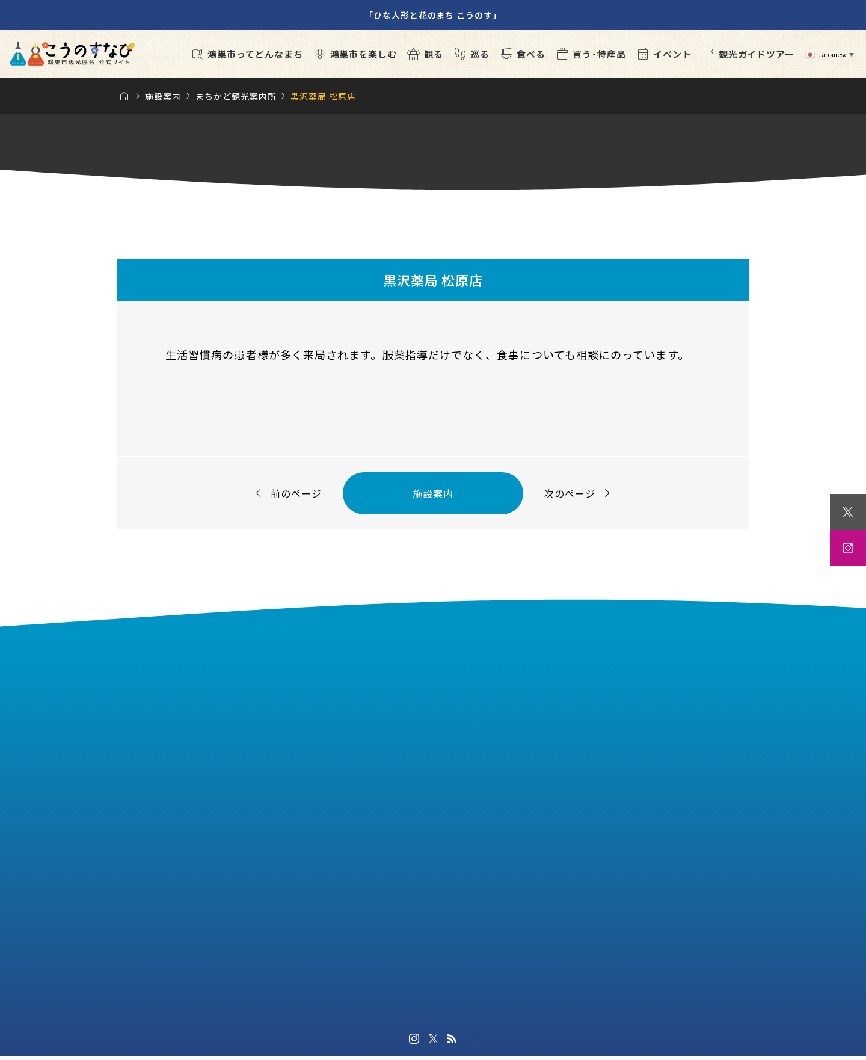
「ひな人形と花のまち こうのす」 (433, 15)
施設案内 (433, 493)
